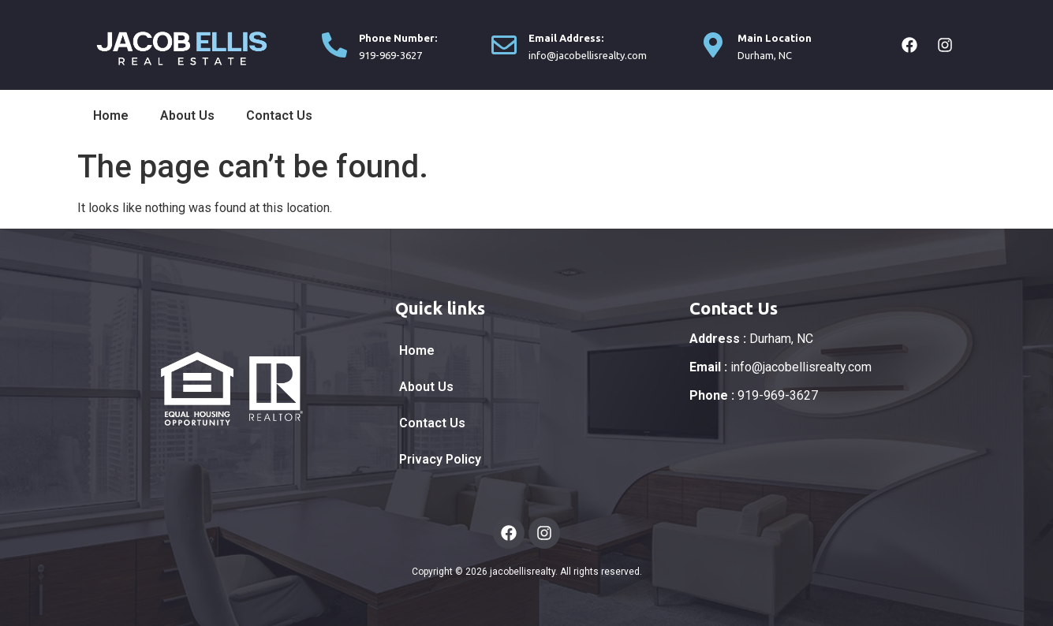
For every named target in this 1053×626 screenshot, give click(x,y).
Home (111, 115)
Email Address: (565, 37)
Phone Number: (398, 37)
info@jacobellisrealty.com (780, 367)
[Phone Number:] (334, 45)
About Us (187, 115)
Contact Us (279, 115)
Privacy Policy (440, 459)
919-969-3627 (753, 395)
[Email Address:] (504, 45)
